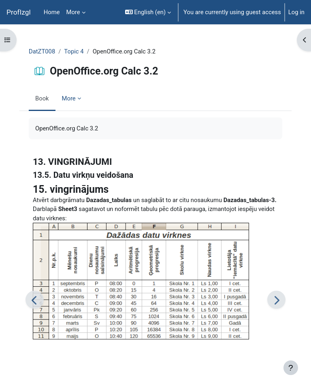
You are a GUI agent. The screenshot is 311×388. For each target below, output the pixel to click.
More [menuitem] (73, 12)
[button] (148, 12)
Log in (296, 12)
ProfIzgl (18, 12)
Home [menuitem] (52, 12)
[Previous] (35, 300)
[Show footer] (290, 367)
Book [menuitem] (42, 98)
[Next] (276, 300)
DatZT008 (42, 51)
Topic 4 (73, 51)
